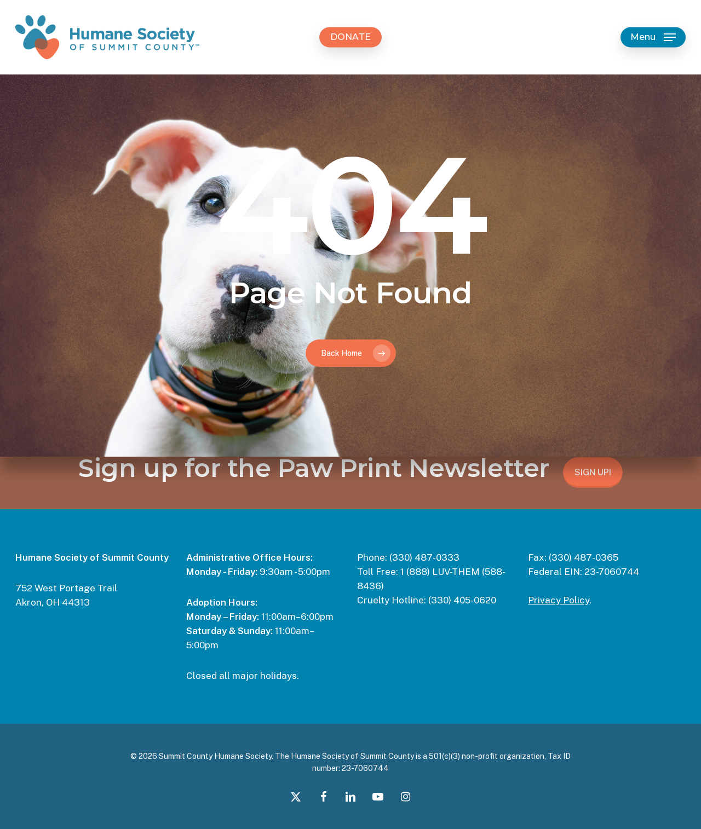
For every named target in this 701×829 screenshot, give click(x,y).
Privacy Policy (558, 600)
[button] (653, 37)
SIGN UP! (592, 472)
